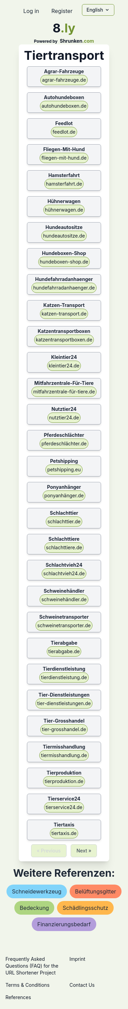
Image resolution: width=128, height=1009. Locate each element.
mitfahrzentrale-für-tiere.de (64, 391)
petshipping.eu (64, 469)
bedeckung (34, 907)
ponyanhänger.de (64, 495)
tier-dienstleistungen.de (64, 703)
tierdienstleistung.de (64, 677)
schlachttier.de (64, 521)
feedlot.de (64, 132)
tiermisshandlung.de (64, 755)
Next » (83, 850)
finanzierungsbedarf (64, 924)
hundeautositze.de (64, 236)
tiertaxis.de (64, 833)
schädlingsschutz (85, 907)
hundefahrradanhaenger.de (64, 288)
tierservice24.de (64, 807)
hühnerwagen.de (64, 210)
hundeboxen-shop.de (64, 262)
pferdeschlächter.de (63, 443)
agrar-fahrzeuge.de (64, 80)
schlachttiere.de (64, 547)
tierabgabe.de (64, 651)
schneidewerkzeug (36, 891)
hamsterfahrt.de (64, 184)
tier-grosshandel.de (64, 729)
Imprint (77, 959)
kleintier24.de (64, 365)
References (18, 997)
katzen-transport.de (64, 314)
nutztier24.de (64, 417)
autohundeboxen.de (64, 106)
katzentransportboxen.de (64, 339)
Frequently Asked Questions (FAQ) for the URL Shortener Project (31, 966)
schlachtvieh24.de (64, 573)
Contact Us (82, 985)
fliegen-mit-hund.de (63, 158)
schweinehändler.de (64, 599)
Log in (31, 11)
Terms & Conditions (27, 985)
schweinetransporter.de (63, 625)
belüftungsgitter (95, 891)
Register (61, 11)
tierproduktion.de (64, 781)
